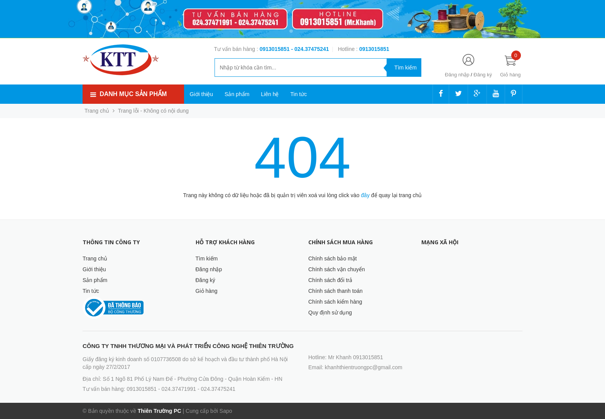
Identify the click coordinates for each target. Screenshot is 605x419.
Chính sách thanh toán (335, 291)
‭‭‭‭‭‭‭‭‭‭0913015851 (374, 49)
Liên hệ (270, 94)
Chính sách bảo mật (332, 258)
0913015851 (275, 49)
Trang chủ (95, 258)
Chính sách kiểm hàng (335, 302)
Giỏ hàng (207, 291)
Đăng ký (482, 75)
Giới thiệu (201, 94)
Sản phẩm (237, 94)
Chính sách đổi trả (330, 280)
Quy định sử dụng (330, 312)
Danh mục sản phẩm (133, 94)
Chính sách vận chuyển (336, 269)
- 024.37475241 (310, 49)
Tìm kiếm (207, 258)
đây (365, 195)
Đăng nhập (457, 75)
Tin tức (298, 94)
